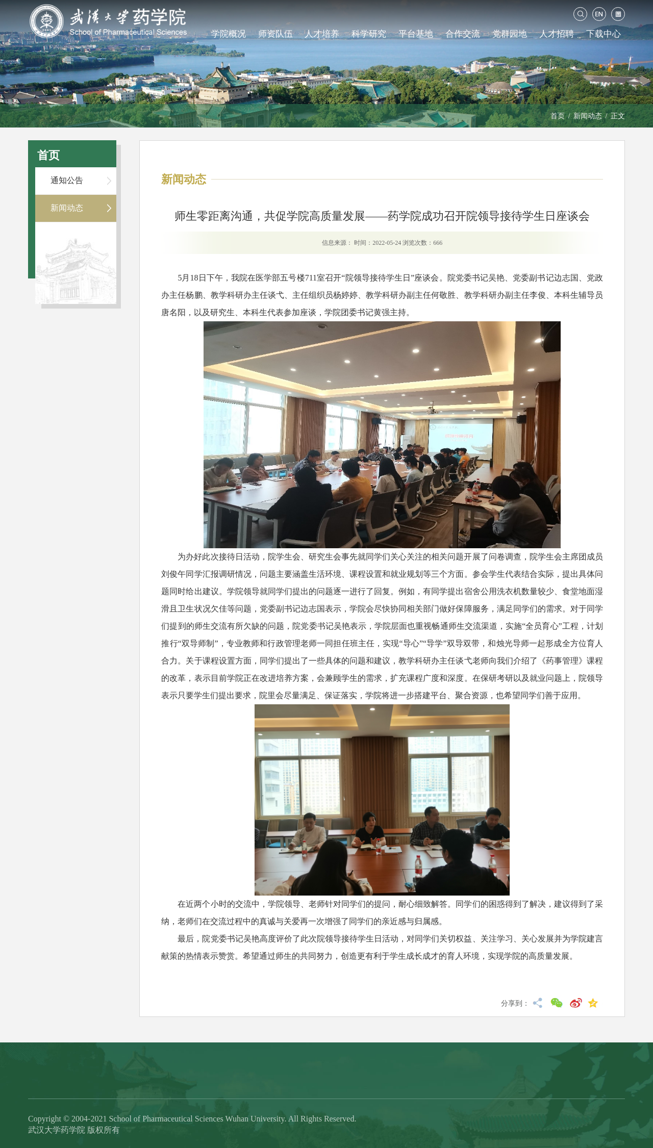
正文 (618, 116)
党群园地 (509, 34)
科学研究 (368, 34)
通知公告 (67, 180)
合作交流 (462, 34)
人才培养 (322, 34)
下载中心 (603, 34)
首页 (557, 116)
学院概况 (228, 34)
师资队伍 (275, 34)
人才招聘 (556, 34)
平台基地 (415, 34)
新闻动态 (587, 116)
